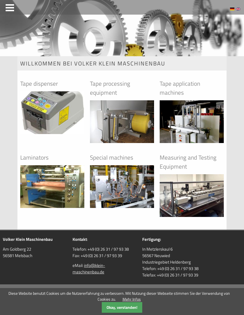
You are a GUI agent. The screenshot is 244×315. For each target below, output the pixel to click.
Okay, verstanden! (122, 307)
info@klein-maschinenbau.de (89, 268)
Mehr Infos (132, 299)
